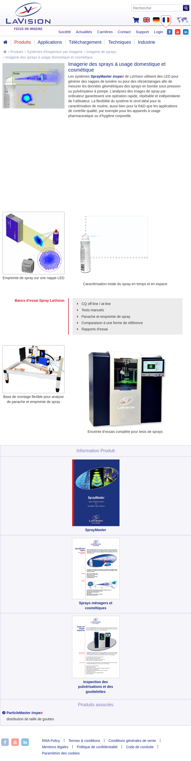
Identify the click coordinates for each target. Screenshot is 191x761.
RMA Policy (51, 741)
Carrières (105, 32)
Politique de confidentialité (97, 747)
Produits (15, 52)
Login (158, 32)
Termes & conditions (84, 741)
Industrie (146, 42)
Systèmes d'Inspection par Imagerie (54, 52)
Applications (50, 42)
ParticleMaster (25, 713)
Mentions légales (55, 747)
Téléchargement (85, 42)
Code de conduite (140, 747)
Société (64, 32)
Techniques (119, 42)
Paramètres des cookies (61, 753)
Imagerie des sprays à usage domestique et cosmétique (48, 57)
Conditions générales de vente (132, 741)
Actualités (84, 32)
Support (142, 32)
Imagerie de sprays (100, 52)
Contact (124, 32)
